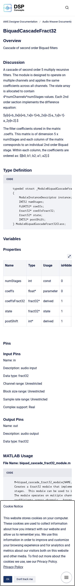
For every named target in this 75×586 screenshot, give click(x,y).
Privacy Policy (13, 567)
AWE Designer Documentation (20, 21)
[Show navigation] (66, 577)
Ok (7, 579)
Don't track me (25, 579)
